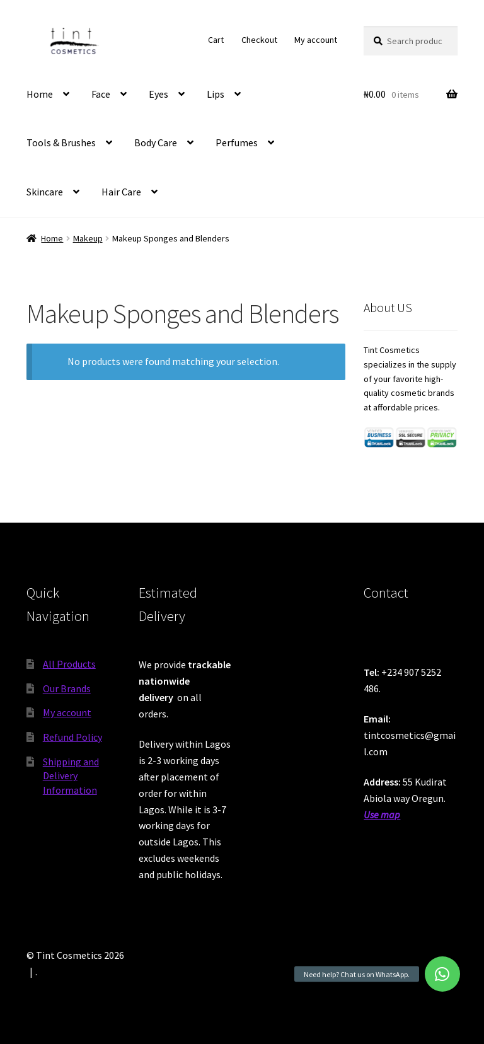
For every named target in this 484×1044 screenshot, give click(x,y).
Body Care (155, 142)
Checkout (259, 39)
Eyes (158, 94)
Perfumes (237, 142)
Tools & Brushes (61, 142)
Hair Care (121, 191)
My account (315, 39)
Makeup (88, 238)
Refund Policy (72, 737)
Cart (216, 39)
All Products (69, 664)
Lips (215, 94)
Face (100, 94)
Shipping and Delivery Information (71, 775)
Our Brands (67, 688)
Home (39, 94)
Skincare (44, 191)
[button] (442, 974)
